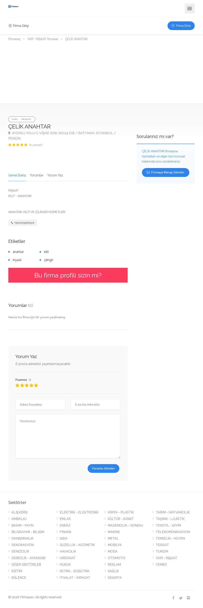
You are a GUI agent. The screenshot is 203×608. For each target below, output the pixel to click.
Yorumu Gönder (103, 468)
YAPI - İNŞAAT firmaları (42, 39)
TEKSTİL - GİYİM (168, 525)
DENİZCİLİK (20, 551)
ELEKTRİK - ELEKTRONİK (79, 512)
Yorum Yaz (55, 175)
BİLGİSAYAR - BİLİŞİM (27, 532)
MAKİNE (114, 532)
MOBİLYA (115, 545)
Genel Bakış (17, 175)
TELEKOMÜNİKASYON (173, 532)
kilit (46, 252)
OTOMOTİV (116, 558)
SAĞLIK (113, 571)
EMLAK (65, 519)
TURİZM (162, 551)
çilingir (48, 260)
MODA (113, 551)
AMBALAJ (18, 519)
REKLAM (114, 564)
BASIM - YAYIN (22, 525)
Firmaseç (14, 39)
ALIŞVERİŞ (19, 512)
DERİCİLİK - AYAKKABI (28, 558)
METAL (113, 538)
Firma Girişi (18, 26)
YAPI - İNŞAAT (22, 119)
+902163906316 (22, 222)
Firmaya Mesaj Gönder (165, 172)
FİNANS (65, 532)
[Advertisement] (101, 73)
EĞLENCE (18, 578)
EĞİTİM (16, 571)
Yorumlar (36, 175)
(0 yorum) (35, 145)
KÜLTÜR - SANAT (121, 519)
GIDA (63, 538)
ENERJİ (65, 525)
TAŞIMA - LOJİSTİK (170, 519)
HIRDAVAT (68, 558)
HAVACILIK (68, 551)
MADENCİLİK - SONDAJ (125, 525)
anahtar (18, 252)
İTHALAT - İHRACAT (75, 578)
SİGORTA (115, 578)
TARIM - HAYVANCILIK (173, 512)
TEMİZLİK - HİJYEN (170, 538)
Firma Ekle (181, 26)
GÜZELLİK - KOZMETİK (77, 545)
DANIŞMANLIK (22, 538)
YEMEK (161, 564)
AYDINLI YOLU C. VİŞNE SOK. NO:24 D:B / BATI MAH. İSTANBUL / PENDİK (62, 135)
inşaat (17, 260)
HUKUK (65, 564)
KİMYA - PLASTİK (121, 512)
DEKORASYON (22, 545)
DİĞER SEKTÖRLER (26, 564)
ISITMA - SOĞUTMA (74, 571)
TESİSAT (162, 545)
